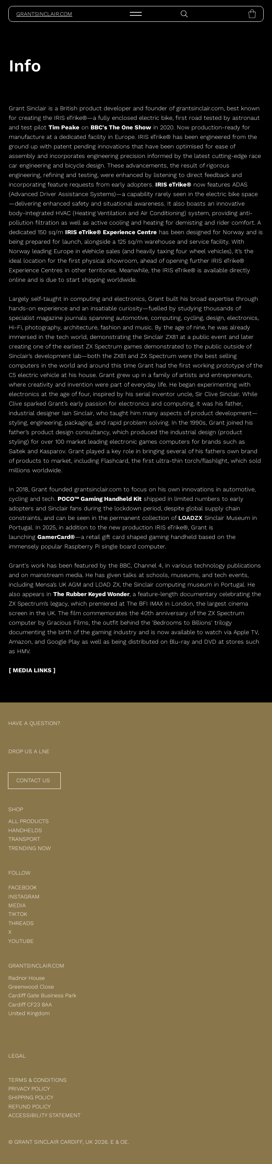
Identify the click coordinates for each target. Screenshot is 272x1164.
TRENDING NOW (29, 848)
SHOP (15, 809)
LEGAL (17, 1055)
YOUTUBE (21, 941)
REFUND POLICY (29, 1106)
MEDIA (17, 905)
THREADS (21, 923)
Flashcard (114, 460)
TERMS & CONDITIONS (37, 1080)
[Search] (184, 14)
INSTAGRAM (24, 896)
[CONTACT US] (34, 780)
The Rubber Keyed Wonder (91, 594)
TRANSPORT (24, 839)
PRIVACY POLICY (29, 1088)
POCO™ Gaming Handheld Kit (100, 498)
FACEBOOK (22, 887)
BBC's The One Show (121, 127)
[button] (252, 14)
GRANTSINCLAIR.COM (44, 14)
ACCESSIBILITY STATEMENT (44, 1115)
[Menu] (136, 14)
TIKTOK (17, 914)
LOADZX (190, 517)
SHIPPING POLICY (31, 1097)
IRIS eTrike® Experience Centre (111, 232)
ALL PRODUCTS (28, 821)
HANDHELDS (25, 830)
